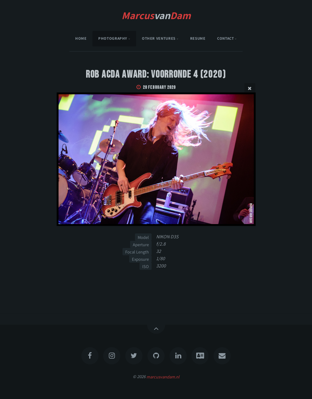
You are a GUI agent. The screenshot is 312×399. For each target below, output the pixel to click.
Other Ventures (159, 38)
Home (81, 38)
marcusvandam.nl (162, 376)
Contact (225, 38)
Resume (198, 38)
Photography (112, 38)
